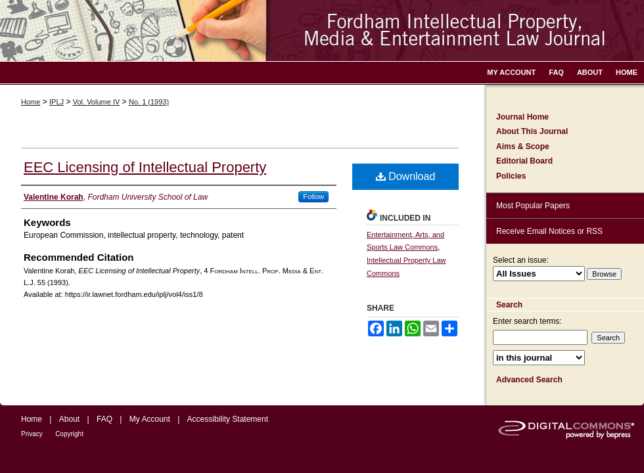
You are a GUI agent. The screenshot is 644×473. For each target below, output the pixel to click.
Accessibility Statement (227, 419)
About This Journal (532, 131)
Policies (511, 176)
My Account (149, 419)
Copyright (69, 434)
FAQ (104, 419)
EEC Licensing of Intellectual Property (145, 167)
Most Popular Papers (533, 205)
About (69, 419)
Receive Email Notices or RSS (549, 231)
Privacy (32, 434)
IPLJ (56, 102)
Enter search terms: (527, 321)
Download (406, 176)
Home (30, 102)
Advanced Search (529, 379)
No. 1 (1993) (149, 102)
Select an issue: (521, 260)
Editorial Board (524, 161)
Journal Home (522, 117)
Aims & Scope (522, 146)
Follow (313, 196)
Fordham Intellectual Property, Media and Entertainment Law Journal (322, 30)
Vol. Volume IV (96, 102)
